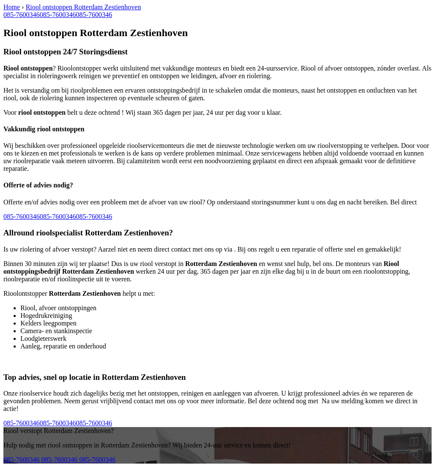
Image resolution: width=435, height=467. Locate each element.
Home (11, 7)
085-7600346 (21, 14)
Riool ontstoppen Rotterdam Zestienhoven (83, 7)
